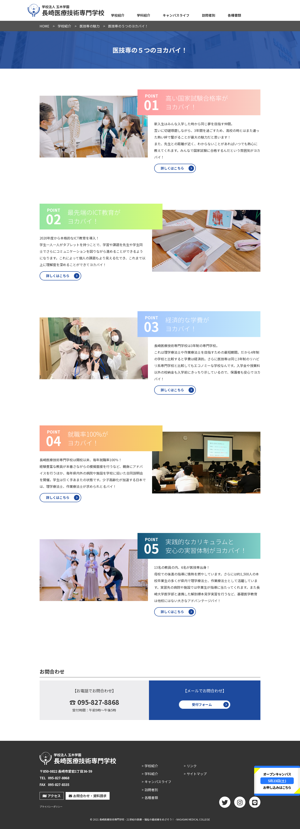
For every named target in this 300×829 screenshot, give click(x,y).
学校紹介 (117, 15)
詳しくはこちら (172, 168)
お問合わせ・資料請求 (87, 795)
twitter (224, 803)
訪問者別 (208, 15)
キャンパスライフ (176, 15)
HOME (44, 26)
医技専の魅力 (90, 26)
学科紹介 (143, 15)
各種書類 (234, 15)
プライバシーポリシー (51, 806)
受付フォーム (202, 704)
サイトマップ (197, 773)
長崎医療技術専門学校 (66, 10)
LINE (254, 803)
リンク (192, 765)
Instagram (239, 803)
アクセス (52, 795)
